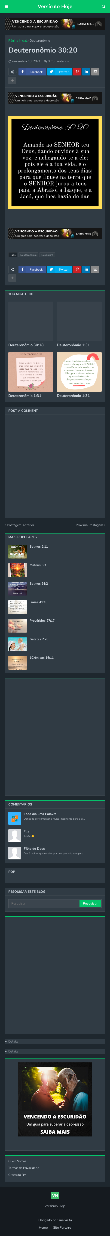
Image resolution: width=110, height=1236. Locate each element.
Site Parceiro (62, 1227)
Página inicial (17, 40)
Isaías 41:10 (38, 602)
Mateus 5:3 (38, 565)
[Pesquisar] (44, 903)
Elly (26, 831)
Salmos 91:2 (39, 584)
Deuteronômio (40, 40)
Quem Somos (17, 1161)
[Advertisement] (55, 737)
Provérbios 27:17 (42, 621)
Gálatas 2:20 (39, 639)
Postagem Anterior (20, 525)
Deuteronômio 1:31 (73, 345)
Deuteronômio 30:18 (26, 345)
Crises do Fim (17, 1175)
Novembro (47, 255)
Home (43, 1227)
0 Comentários (58, 61)
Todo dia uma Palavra (40, 814)
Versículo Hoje (55, 6)
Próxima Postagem (89, 525)
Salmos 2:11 (39, 547)
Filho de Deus (34, 849)
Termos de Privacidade (23, 1168)
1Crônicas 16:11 (42, 658)
